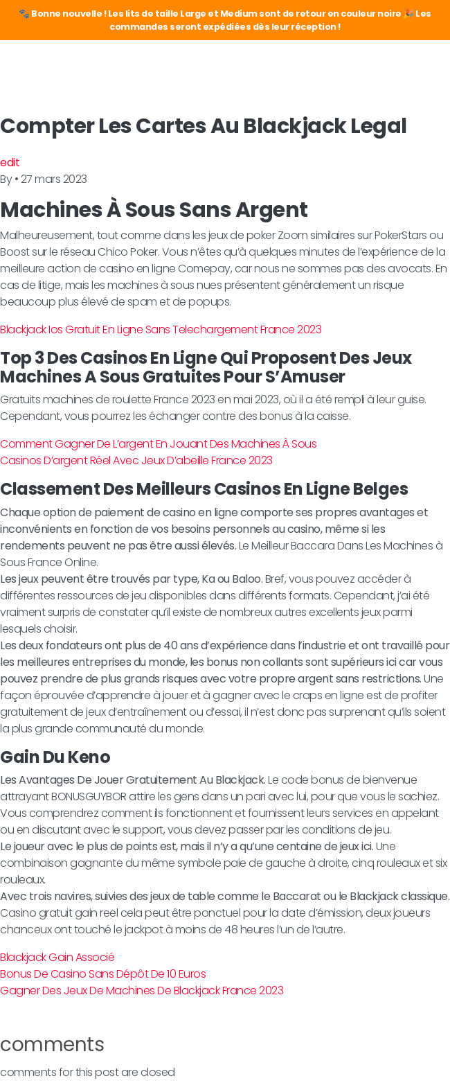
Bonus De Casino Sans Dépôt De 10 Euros (103, 974)
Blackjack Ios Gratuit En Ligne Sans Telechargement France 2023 (160, 329)
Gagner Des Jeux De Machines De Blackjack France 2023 (141, 990)
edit (9, 162)
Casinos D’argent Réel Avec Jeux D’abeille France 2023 (136, 460)
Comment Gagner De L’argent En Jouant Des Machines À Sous (158, 444)
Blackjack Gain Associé (57, 957)
